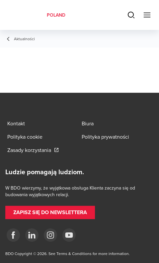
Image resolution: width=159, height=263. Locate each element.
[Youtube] (69, 235)
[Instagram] (50, 235)
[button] (50, 212)
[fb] (13, 235)
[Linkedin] (32, 235)
